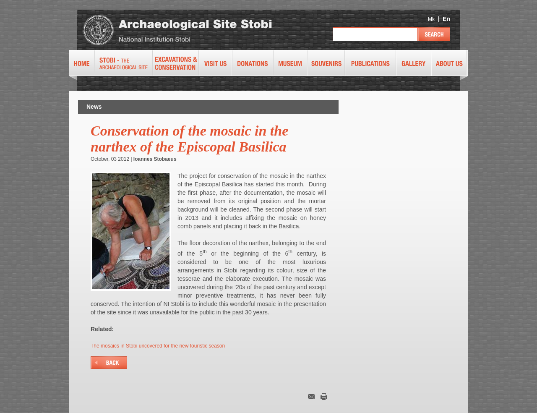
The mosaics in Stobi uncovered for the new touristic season (158, 346)
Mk (431, 19)
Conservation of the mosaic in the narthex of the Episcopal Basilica (189, 138)
